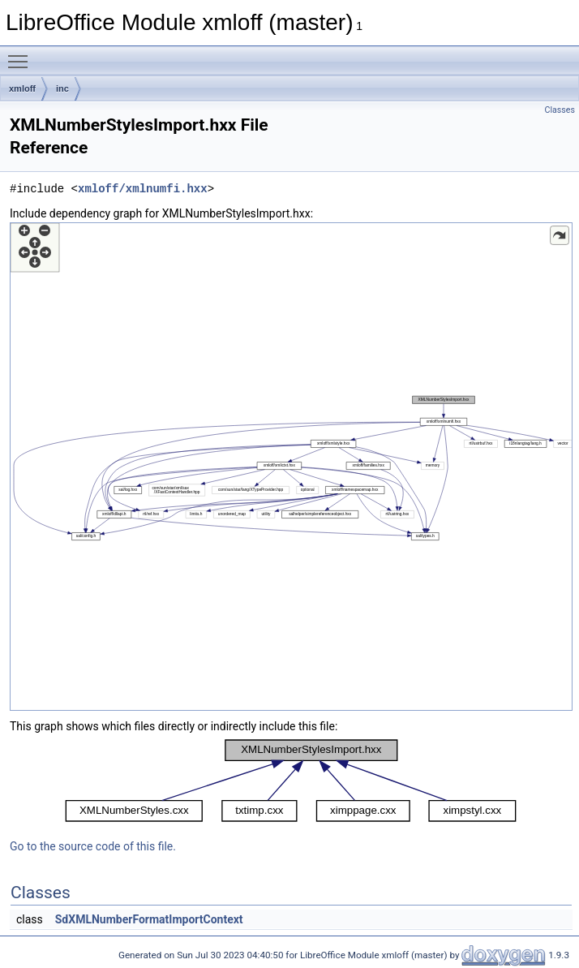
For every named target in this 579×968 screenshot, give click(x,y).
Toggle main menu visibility (22, 54)
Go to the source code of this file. (93, 846)
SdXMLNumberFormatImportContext (149, 919)
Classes (560, 110)
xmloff (22, 88)
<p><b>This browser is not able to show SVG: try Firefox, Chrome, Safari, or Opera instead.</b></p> (291, 466)
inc (62, 88)
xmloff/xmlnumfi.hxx (143, 188)
